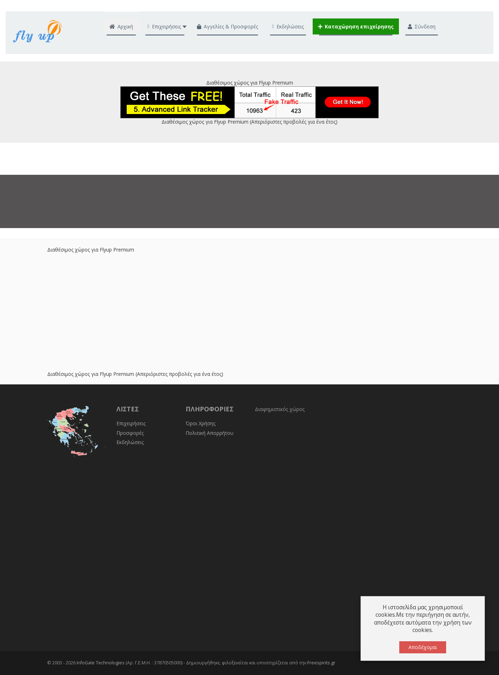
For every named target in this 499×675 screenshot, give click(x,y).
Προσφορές (130, 433)
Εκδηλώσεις (130, 442)
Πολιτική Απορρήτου (210, 433)
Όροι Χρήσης (200, 423)
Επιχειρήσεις (131, 423)
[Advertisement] (249, 303)
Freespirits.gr (321, 663)
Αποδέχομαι (422, 647)
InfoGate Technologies (101, 663)
